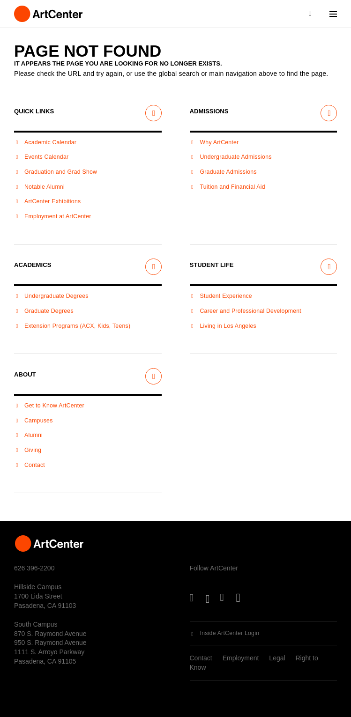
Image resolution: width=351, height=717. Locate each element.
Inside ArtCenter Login (230, 633)
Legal (277, 658)
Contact (201, 658)
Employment (241, 658)
